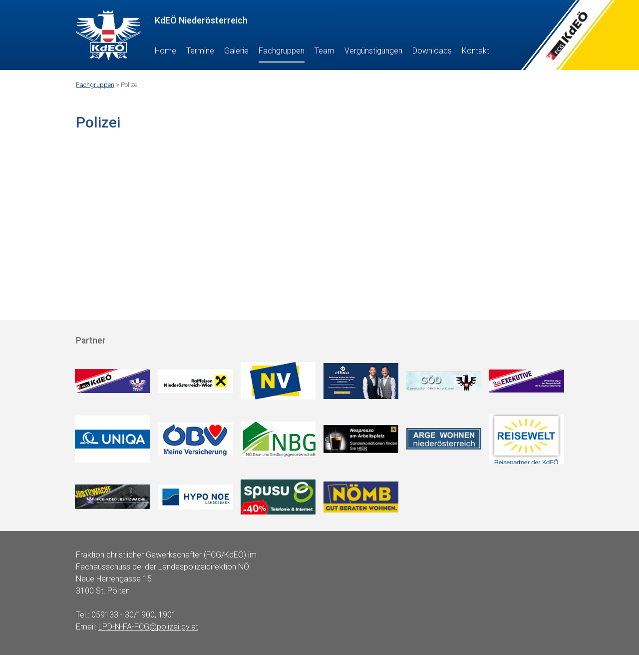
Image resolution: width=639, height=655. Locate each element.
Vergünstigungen (373, 51)
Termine (200, 51)
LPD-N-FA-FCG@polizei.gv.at (148, 627)
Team (324, 51)
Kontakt (475, 51)
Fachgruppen (282, 51)
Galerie (236, 51)
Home (165, 51)
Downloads (432, 51)
